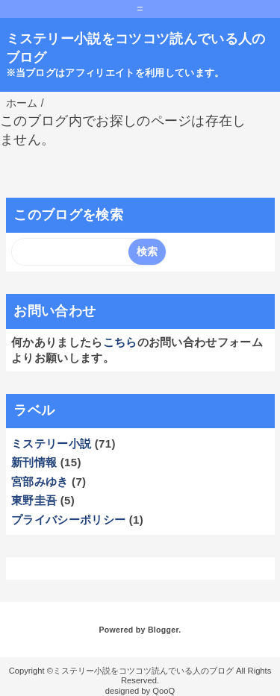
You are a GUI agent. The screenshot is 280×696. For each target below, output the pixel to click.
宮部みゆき (40, 481)
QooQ (163, 690)
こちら (120, 342)
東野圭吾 (34, 500)
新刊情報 (34, 462)
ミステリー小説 (51, 443)
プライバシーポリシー (68, 519)
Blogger (163, 629)
